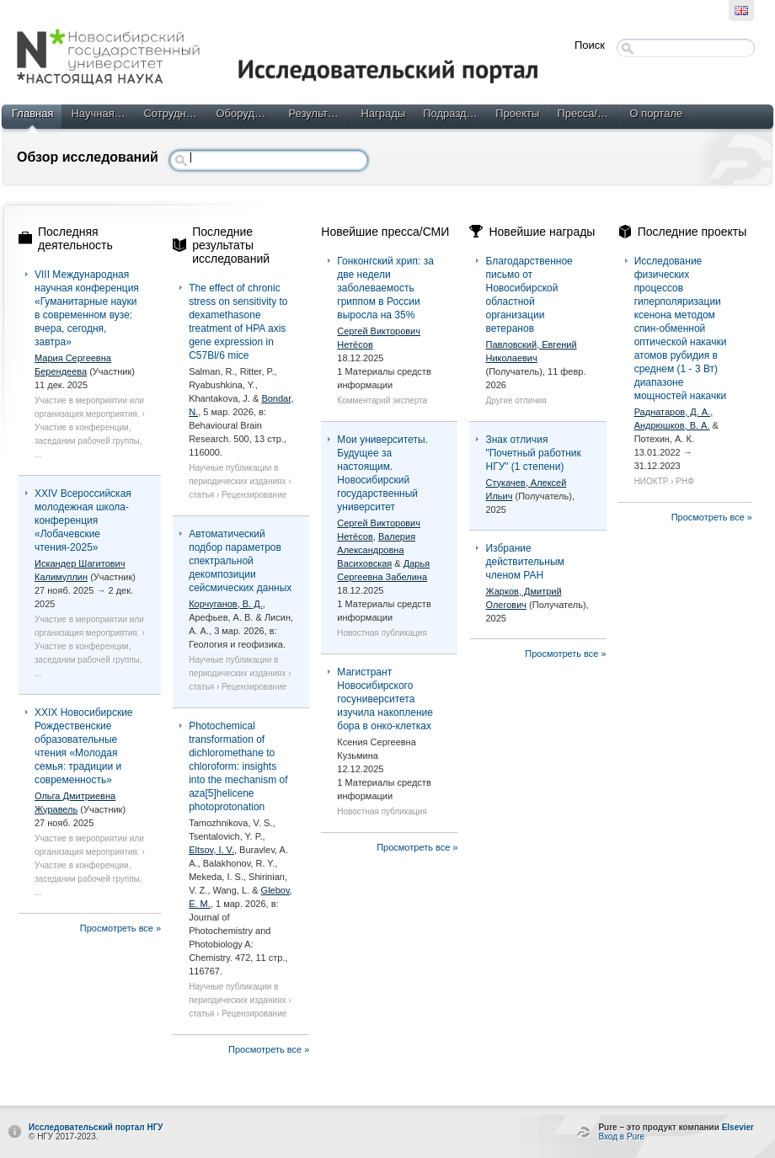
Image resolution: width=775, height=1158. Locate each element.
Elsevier (738, 1127)
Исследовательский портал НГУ (96, 1127)
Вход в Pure (621, 1136)
